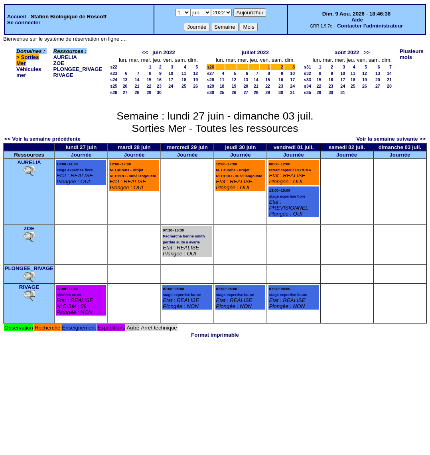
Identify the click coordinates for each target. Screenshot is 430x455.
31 (292, 92)
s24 (113, 79)
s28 (210, 79)
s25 (113, 86)
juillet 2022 (255, 52)
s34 (307, 86)
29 (149, 92)
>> (366, 52)
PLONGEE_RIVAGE (78, 69)
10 (170, 73)
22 (149, 86)
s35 (307, 92)
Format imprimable (215, 335)
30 (159, 92)
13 (125, 79)
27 (125, 92)
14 (137, 79)
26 (195, 86)
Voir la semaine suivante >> (391, 139)
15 (149, 79)
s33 (307, 79)
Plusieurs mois (412, 54)
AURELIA (65, 57)
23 (159, 86)
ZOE (58, 63)
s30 (210, 92)
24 (170, 86)
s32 (307, 73)
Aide (357, 20)
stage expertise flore (75, 170)
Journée (81, 155)
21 (137, 86)
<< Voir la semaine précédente (42, 139)
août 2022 (347, 52)
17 (170, 79)
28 (137, 92)
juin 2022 (163, 52)
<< (145, 52)
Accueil (16, 17)
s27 (210, 73)
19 (195, 79)
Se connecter (24, 22)
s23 (113, 73)
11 (183, 73)
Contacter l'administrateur (370, 26)
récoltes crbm (69, 295)
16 (159, 79)
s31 (307, 67)
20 (125, 86)
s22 (113, 67)
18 (183, 79)
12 (195, 73)
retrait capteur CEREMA (290, 170)
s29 (210, 86)
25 (183, 86)
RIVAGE (63, 75)
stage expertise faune (182, 295)
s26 (113, 92)
